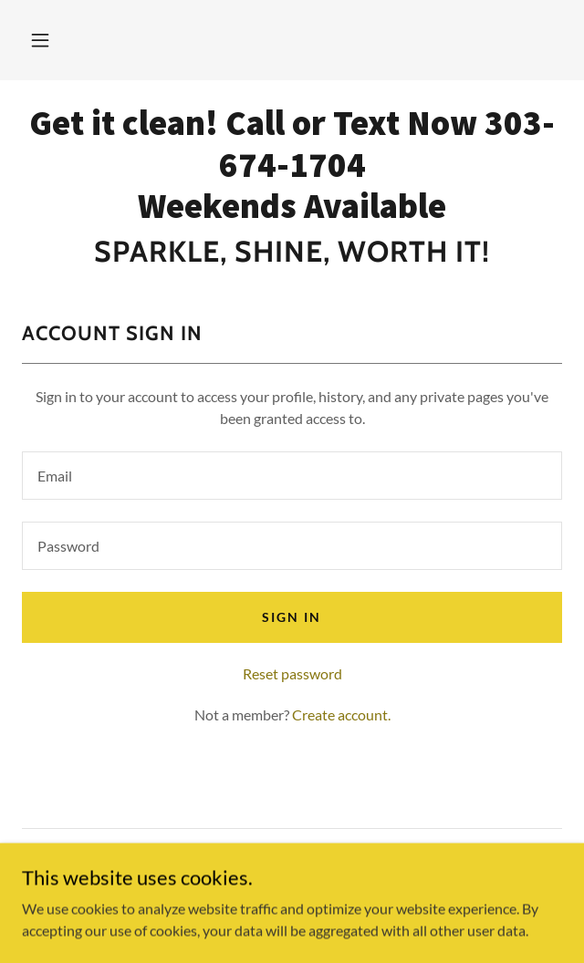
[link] (292, 164)
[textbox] (292, 475)
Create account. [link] (341, 714)
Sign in (291, 617)
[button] (40, 40)
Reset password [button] (292, 673)
